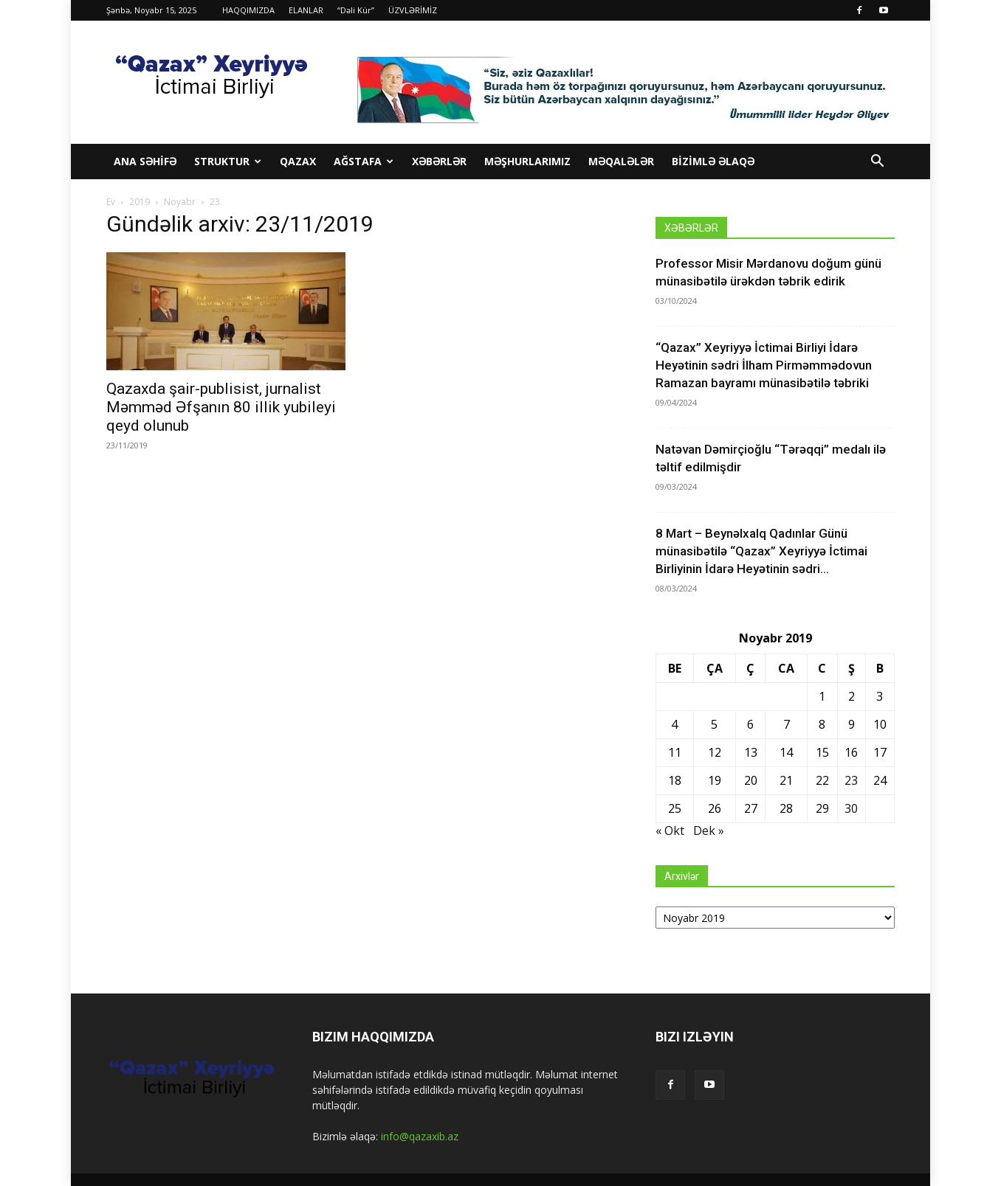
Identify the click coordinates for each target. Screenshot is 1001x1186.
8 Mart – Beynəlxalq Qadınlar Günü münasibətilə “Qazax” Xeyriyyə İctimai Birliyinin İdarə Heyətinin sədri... (761, 551)
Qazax (298, 161)
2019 (139, 201)
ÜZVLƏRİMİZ (412, 9)
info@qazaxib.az (419, 1136)
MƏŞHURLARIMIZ (527, 161)
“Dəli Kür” (355, 9)
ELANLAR (306, 9)
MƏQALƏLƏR (621, 161)
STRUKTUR (227, 161)
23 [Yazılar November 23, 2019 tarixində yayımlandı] (851, 780)
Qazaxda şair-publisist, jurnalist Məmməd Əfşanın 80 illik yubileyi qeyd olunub (221, 407)
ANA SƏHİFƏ (145, 161)
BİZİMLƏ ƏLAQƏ (713, 161)
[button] (877, 163)
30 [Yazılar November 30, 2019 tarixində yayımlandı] (851, 808)
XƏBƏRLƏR (439, 161)
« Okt (670, 830)
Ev (110, 201)
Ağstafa (363, 161)
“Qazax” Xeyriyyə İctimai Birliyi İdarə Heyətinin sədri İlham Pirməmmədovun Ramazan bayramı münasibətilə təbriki (764, 365)
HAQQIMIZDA (248, 9)
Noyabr (180, 201)
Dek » (708, 830)
